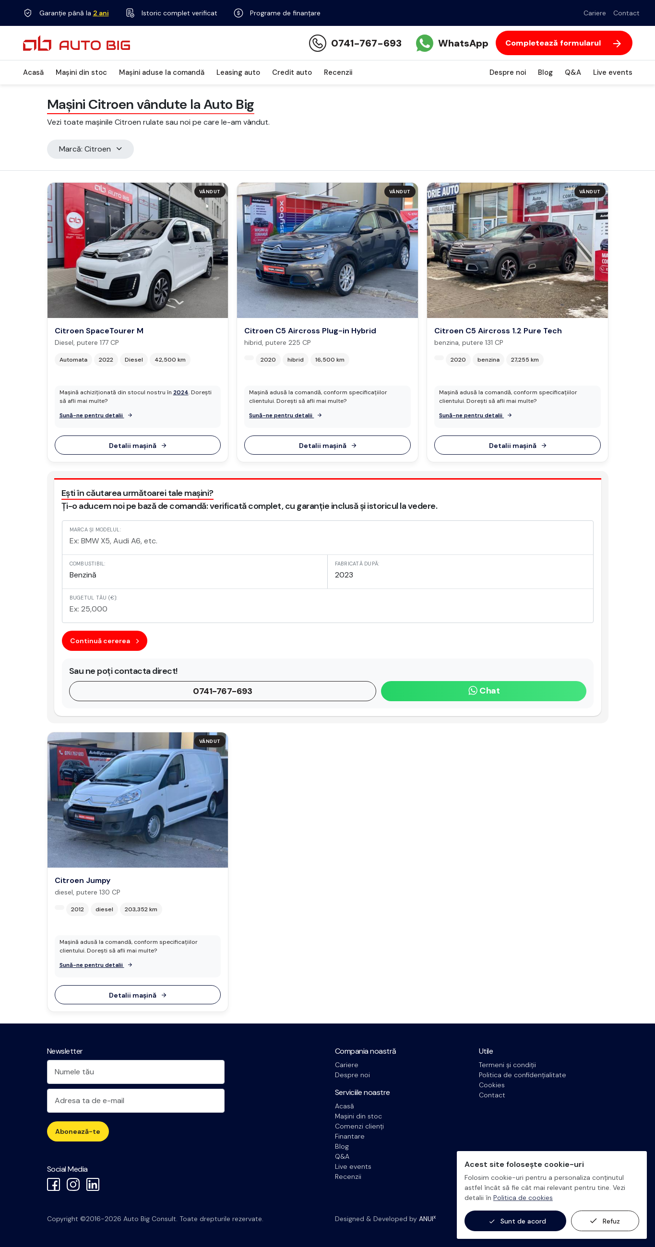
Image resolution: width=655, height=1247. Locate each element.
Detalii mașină (137, 445)
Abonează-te (77, 1131)
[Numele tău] (136, 1072)
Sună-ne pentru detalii (96, 415)
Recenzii (338, 72)
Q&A (573, 72)
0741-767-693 (222, 691)
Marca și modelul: (95, 529)
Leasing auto (238, 72)
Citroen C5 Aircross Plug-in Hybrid (310, 331)
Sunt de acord (517, 1221)
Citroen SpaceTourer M (99, 331)
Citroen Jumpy (82, 880)
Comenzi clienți (359, 1126)
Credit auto (292, 72)
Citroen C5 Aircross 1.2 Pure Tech (498, 331)
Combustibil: (88, 563)
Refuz (605, 1221)
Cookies (492, 1085)
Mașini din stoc (81, 72)
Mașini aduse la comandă (161, 72)
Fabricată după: (357, 563)
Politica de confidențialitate (522, 1075)
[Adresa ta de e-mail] (136, 1101)
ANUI (427, 1218)
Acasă (33, 72)
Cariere (595, 13)
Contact (626, 13)
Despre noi (507, 72)
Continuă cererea (104, 641)
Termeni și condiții (507, 1064)
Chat (484, 690)
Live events (612, 72)
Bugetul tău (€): (94, 597)
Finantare (350, 1136)
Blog (545, 72)
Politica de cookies (523, 1197)
